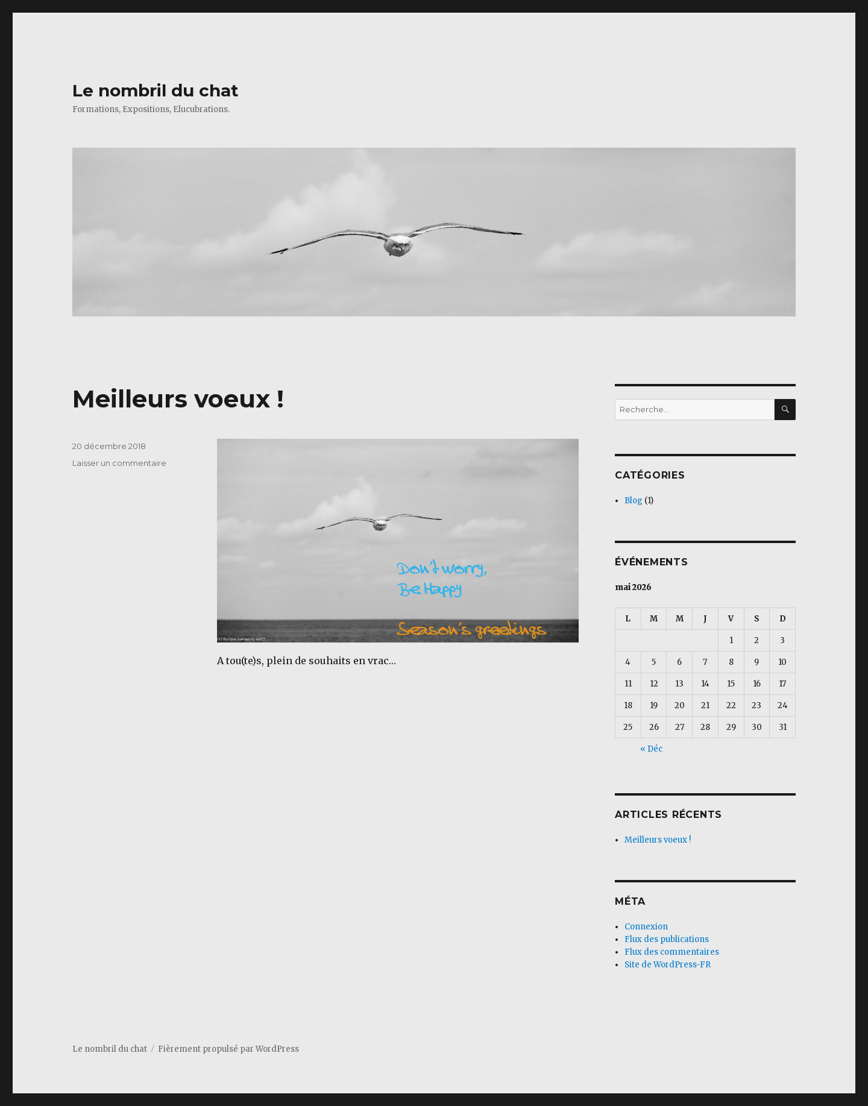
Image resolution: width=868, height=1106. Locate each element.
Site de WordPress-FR (667, 965)
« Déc (651, 749)
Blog (633, 500)
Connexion (646, 927)
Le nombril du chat (155, 90)
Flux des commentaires (671, 952)
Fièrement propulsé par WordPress (228, 1049)
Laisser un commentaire (119, 463)
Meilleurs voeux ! (178, 398)
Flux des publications (666, 939)
